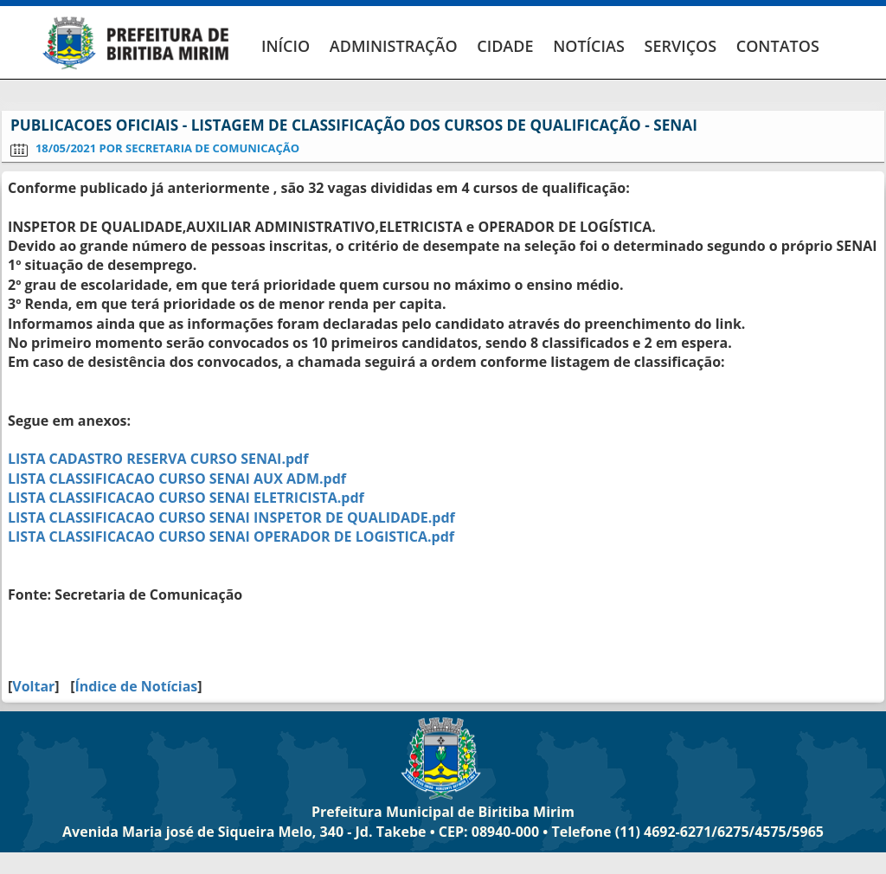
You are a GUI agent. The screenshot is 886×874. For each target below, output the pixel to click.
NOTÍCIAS (589, 45)
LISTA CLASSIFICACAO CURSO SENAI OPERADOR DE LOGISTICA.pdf (231, 536)
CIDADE (505, 45)
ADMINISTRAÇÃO (394, 45)
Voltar (33, 686)
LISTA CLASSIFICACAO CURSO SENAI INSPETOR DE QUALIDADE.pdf (231, 517)
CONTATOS (777, 45)
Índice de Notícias (135, 686)
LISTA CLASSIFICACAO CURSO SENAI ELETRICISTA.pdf (186, 497)
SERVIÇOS (680, 45)
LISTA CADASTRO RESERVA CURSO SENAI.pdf (158, 458)
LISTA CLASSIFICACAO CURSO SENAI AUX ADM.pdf (177, 478)
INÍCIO (285, 45)
